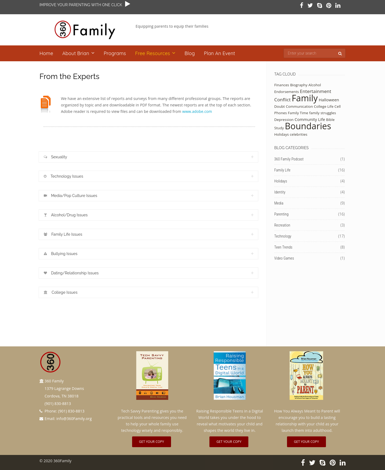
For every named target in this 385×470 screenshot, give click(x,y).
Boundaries (308, 126)
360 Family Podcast (289, 159)
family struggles (322, 112)
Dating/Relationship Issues (71, 273)
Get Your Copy (151, 441)
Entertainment (315, 91)
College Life (323, 106)
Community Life (310, 119)
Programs (115, 53)
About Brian (75, 53)
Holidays (281, 134)
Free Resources (152, 53)
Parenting (281, 214)
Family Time (298, 112)
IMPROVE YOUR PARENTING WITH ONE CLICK (82, 5)
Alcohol (314, 84)
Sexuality (55, 157)
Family (305, 98)
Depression (284, 119)
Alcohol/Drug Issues (66, 215)
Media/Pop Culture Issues (70, 195)
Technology (283, 236)
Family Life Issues (63, 234)
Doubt (279, 106)
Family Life (282, 170)
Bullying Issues (61, 254)
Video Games (284, 258)
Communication (299, 106)
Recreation (282, 225)
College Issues (61, 292)
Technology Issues (63, 176)
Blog (189, 53)
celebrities (298, 134)
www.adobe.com (197, 111)
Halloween (329, 99)
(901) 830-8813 (71, 411)
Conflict (282, 99)
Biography (298, 84)
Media (279, 203)
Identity (279, 192)
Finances (281, 84)
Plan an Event (219, 53)
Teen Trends (283, 247)
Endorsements (286, 91)
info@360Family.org (74, 418)
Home (46, 53)
